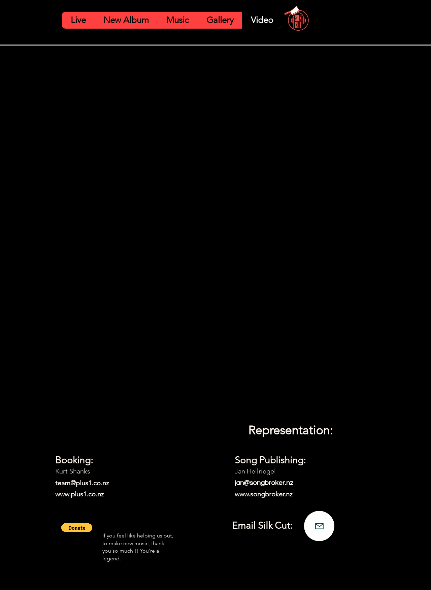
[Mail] (319, 526)
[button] (76, 527)
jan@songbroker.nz (264, 483)
